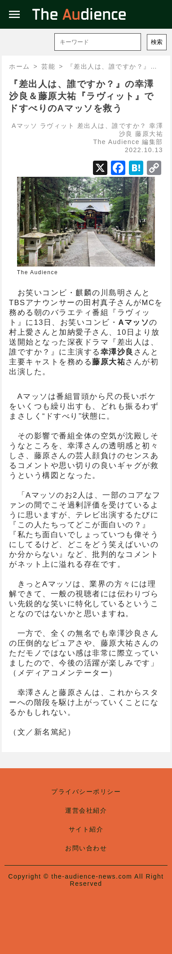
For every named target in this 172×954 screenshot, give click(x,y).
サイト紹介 (86, 829)
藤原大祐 (149, 133)
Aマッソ (24, 125)
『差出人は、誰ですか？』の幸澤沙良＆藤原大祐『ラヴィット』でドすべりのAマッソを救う (81, 96)
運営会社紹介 (86, 810)
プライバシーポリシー (86, 791)
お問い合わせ (86, 848)
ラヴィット (57, 125)
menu (14, 14)
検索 (157, 42)
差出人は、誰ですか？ (112, 125)
